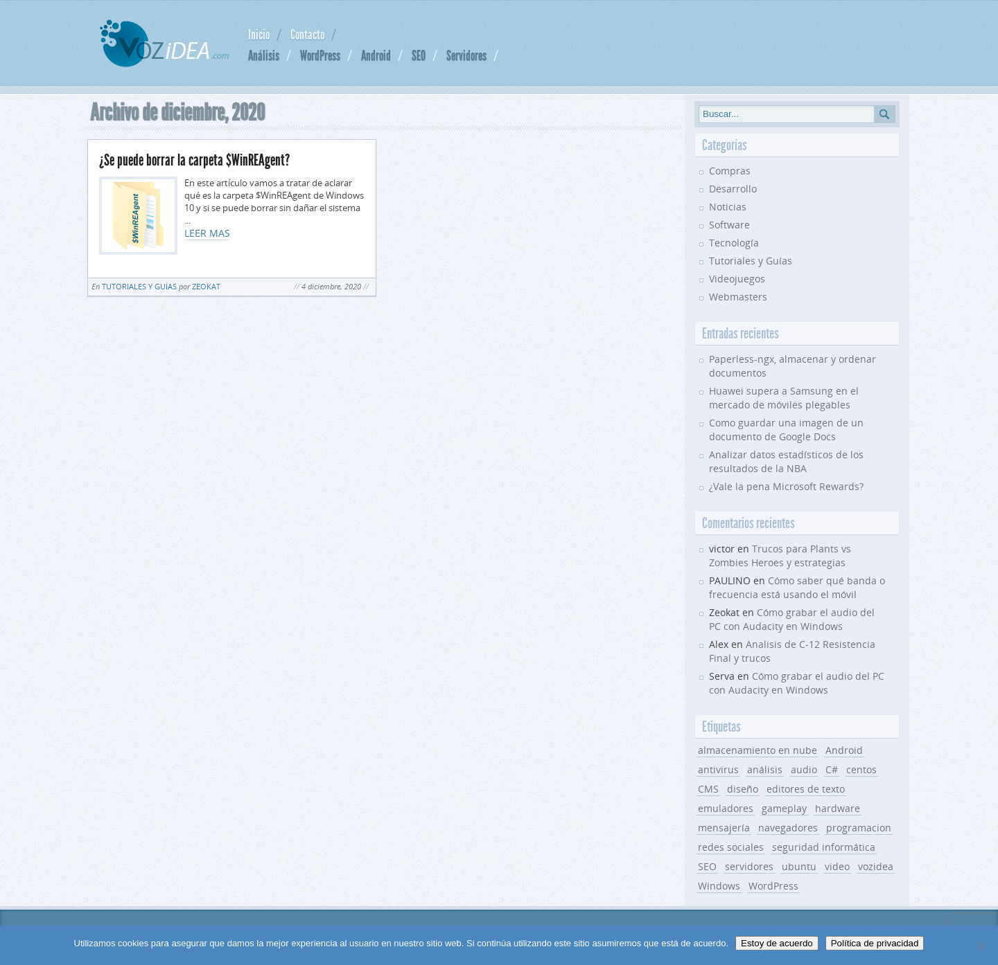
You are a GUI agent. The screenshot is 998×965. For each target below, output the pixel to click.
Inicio (259, 34)
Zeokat (206, 286)
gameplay (784, 808)
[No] (981, 946)
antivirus (718, 769)
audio (804, 769)
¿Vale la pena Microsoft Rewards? (786, 486)
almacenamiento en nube (757, 750)
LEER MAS (207, 233)
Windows (719, 885)
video (837, 866)
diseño (742, 788)
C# (831, 769)
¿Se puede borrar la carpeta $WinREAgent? (194, 160)
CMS (708, 788)
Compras (730, 170)
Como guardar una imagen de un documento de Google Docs (786, 429)
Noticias (727, 206)
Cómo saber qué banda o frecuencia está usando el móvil (797, 587)
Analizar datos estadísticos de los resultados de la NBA (786, 461)
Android (376, 55)
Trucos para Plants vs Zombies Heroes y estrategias (780, 555)
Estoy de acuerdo (777, 943)
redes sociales (731, 847)
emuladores (725, 808)
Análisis (263, 55)
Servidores (466, 55)
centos (861, 769)
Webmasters (738, 296)
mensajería (724, 827)
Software (729, 224)
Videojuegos (737, 278)
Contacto (307, 34)
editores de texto (806, 788)
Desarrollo (733, 188)
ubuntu (799, 866)
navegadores (788, 827)
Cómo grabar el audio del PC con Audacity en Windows (792, 619)
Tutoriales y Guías (139, 286)
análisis (764, 769)
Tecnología (734, 242)
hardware (837, 808)
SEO (419, 55)
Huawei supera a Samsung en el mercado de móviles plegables (784, 397)
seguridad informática (823, 847)
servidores (749, 866)
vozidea (875, 866)
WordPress (320, 55)
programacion (858, 827)
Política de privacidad (875, 943)
